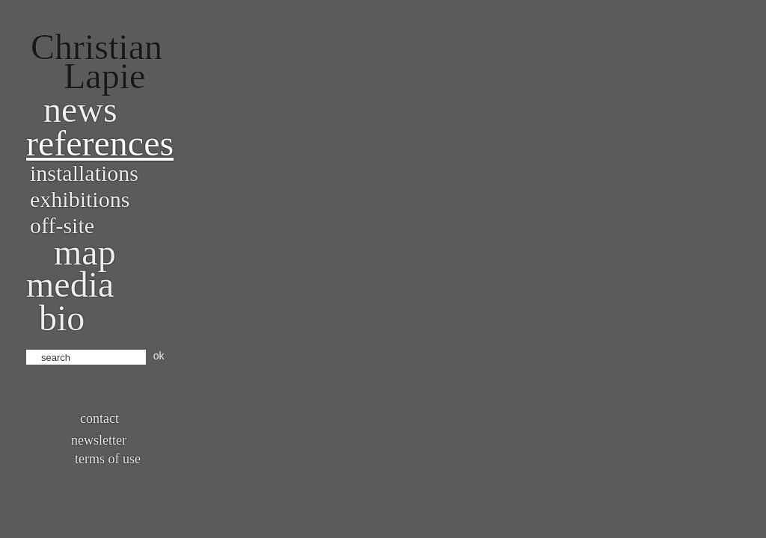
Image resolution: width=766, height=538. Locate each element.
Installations (84, 173)
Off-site (62, 225)
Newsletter (98, 440)
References (100, 143)
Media (70, 284)
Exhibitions (79, 199)
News (80, 109)
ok (159, 356)
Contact (99, 418)
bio (62, 318)
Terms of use (108, 458)
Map (85, 252)
